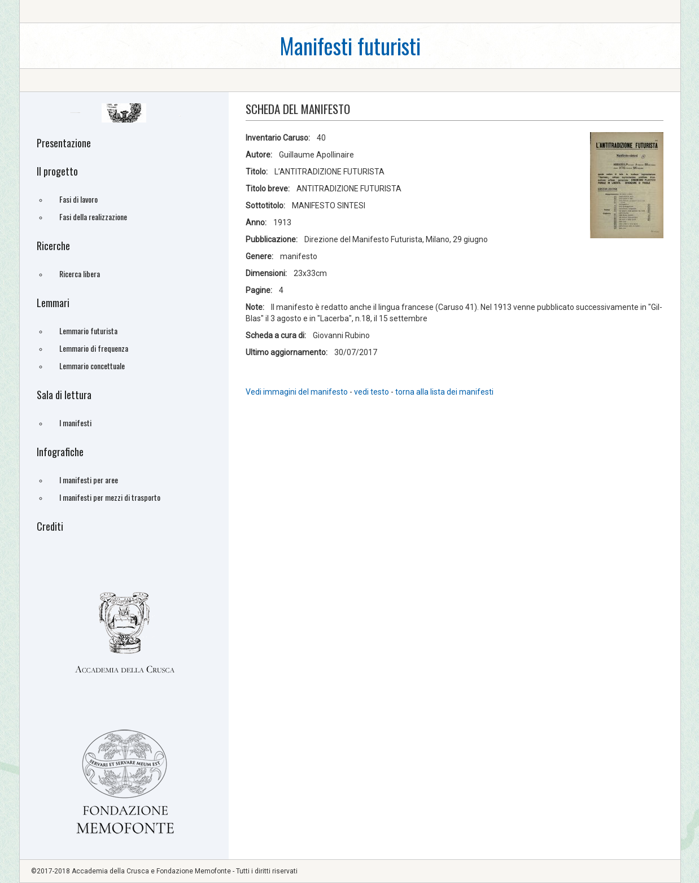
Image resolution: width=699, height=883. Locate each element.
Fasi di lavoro (78, 199)
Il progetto (57, 171)
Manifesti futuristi (350, 45)
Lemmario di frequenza (93, 348)
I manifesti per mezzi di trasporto (109, 497)
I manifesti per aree (88, 480)
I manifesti (75, 423)
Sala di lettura (64, 394)
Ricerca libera (79, 273)
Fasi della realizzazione (93, 216)
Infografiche (60, 451)
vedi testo (372, 391)
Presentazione (64, 142)
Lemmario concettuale (92, 365)
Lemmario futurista (88, 330)
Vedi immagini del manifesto (297, 391)
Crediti (50, 526)
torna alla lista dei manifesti (444, 391)
